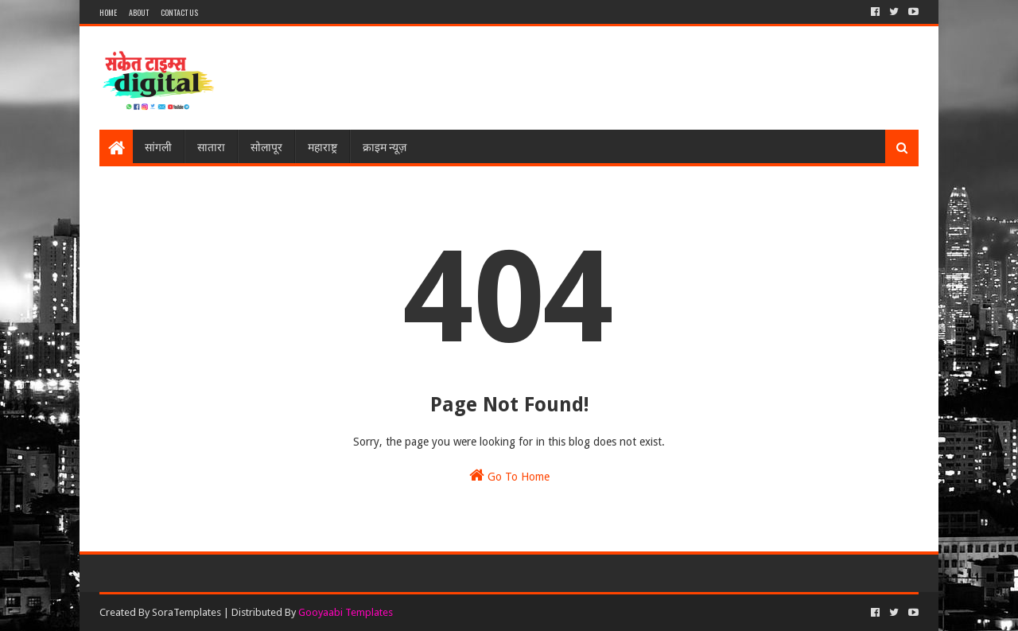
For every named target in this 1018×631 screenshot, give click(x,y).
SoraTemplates (186, 612)
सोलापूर (266, 146)
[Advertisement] (629, 78)
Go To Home (509, 475)
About (139, 12)
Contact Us (179, 12)
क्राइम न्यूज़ (384, 146)
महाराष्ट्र (322, 146)
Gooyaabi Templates (345, 612)
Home (108, 12)
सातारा (211, 146)
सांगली (158, 146)
